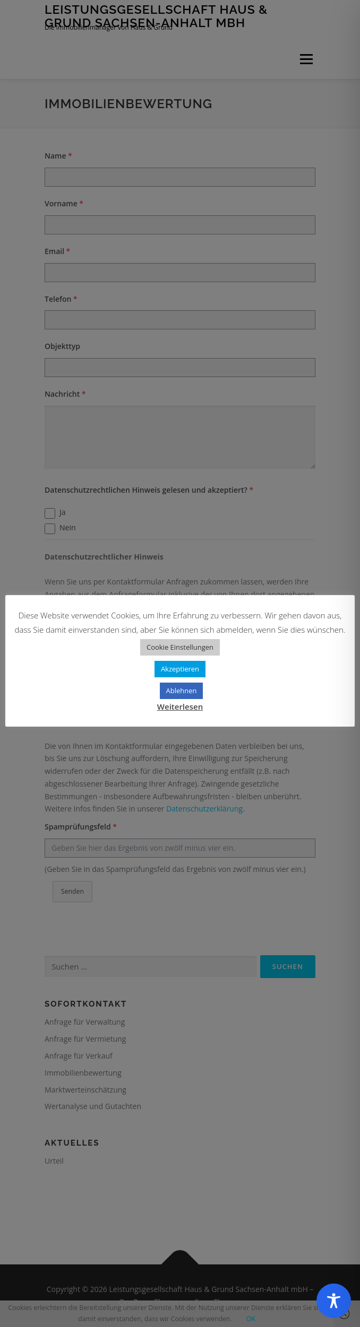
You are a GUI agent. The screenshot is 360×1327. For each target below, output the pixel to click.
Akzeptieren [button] (180, 669)
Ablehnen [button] (181, 690)
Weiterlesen (180, 706)
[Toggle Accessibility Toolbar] (333, 1300)
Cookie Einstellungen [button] (180, 647)
